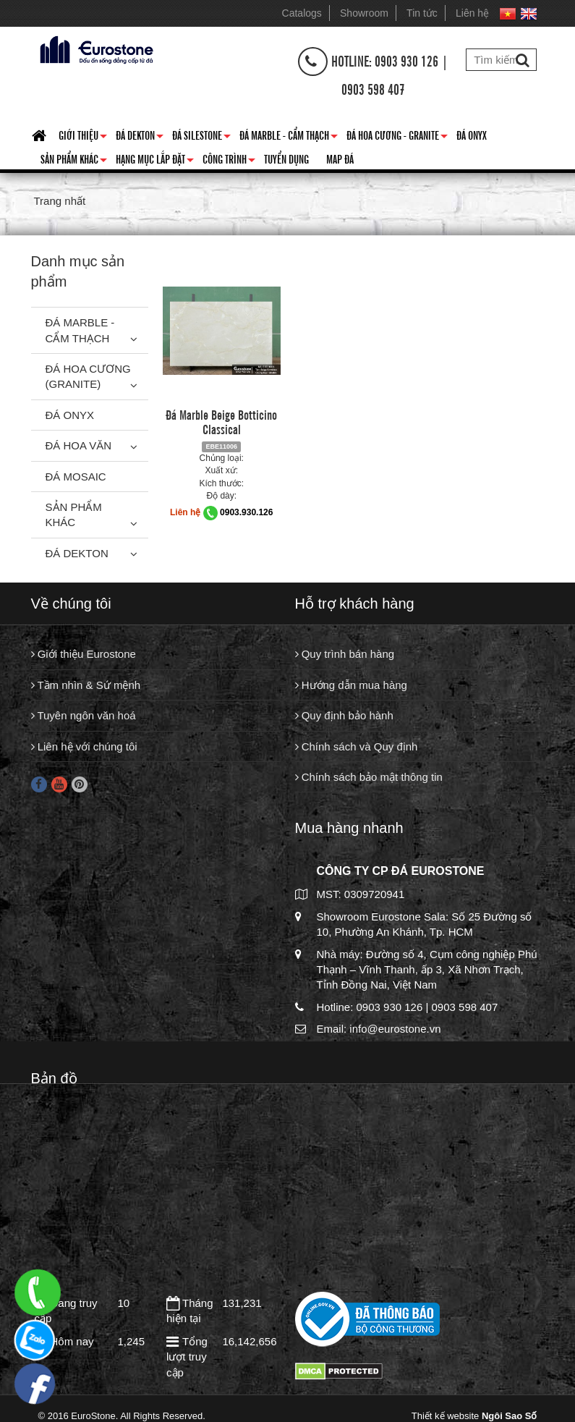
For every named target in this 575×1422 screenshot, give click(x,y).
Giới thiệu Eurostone (83, 654)
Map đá (340, 158)
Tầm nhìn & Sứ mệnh (86, 685)
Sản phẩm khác (74, 161)
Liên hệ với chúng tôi (84, 746)
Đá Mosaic (76, 476)
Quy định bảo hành (344, 715)
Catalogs (302, 13)
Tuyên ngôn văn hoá (83, 715)
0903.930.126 (246, 512)
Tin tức (422, 13)
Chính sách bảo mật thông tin (369, 777)
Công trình (229, 161)
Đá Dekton (139, 137)
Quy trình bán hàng (345, 654)
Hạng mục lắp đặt (155, 161)
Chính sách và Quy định (356, 746)
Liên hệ (472, 13)
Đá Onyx (471, 135)
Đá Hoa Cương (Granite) (88, 376)
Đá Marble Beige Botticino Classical (221, 421)
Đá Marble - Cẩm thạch (288, 137)
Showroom (364, 13)
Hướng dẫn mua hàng (351, 685)
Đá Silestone (201, 137)
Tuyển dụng (286, 158)
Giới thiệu (83, 137)
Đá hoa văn (79, 445)
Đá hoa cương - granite (397, 137)
